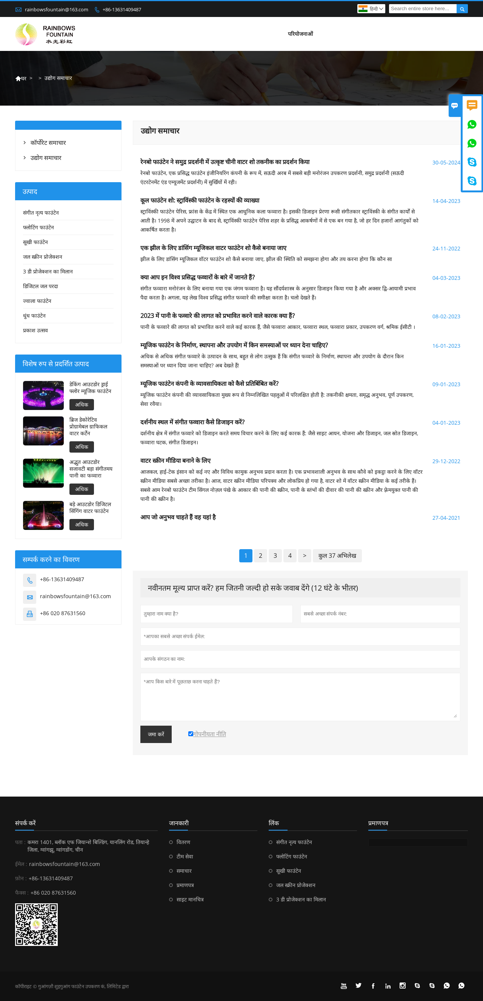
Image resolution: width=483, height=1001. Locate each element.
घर (20, 78)
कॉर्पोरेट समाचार (48, 142)
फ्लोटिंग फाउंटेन (38, 227)
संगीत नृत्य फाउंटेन (41, 212)
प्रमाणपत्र (185, 885)
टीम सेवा (185, 856)
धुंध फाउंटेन (34, 315)
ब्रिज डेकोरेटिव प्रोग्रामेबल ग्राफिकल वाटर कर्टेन (88, 426)
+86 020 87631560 (62, 613)
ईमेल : (21, 863)
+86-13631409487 (122, 9)
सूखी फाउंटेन (35, 242)
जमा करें (156, 734)
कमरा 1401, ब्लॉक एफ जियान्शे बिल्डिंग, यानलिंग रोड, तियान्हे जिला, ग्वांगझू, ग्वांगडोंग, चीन (88, 845)
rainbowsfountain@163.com (56, 9)
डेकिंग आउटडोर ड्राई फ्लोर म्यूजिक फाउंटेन (90, 388)
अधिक (81, 404)
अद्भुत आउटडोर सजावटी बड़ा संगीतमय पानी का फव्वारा (90, 469)
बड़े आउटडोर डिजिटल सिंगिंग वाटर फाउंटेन (90, 507)
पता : (20, 842)
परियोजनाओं (300, 33)
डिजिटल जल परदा (40, 286)
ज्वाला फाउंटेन (37, 300)
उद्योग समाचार (46, 157)
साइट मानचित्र (190, 899)
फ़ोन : (21, 878)
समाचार (184, 870)
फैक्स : (22, 892)
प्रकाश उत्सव (35, 330)
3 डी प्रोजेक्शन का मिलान (48, 271)
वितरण (183, 842)
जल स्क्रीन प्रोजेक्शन (42, 256)
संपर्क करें (25, 823)
